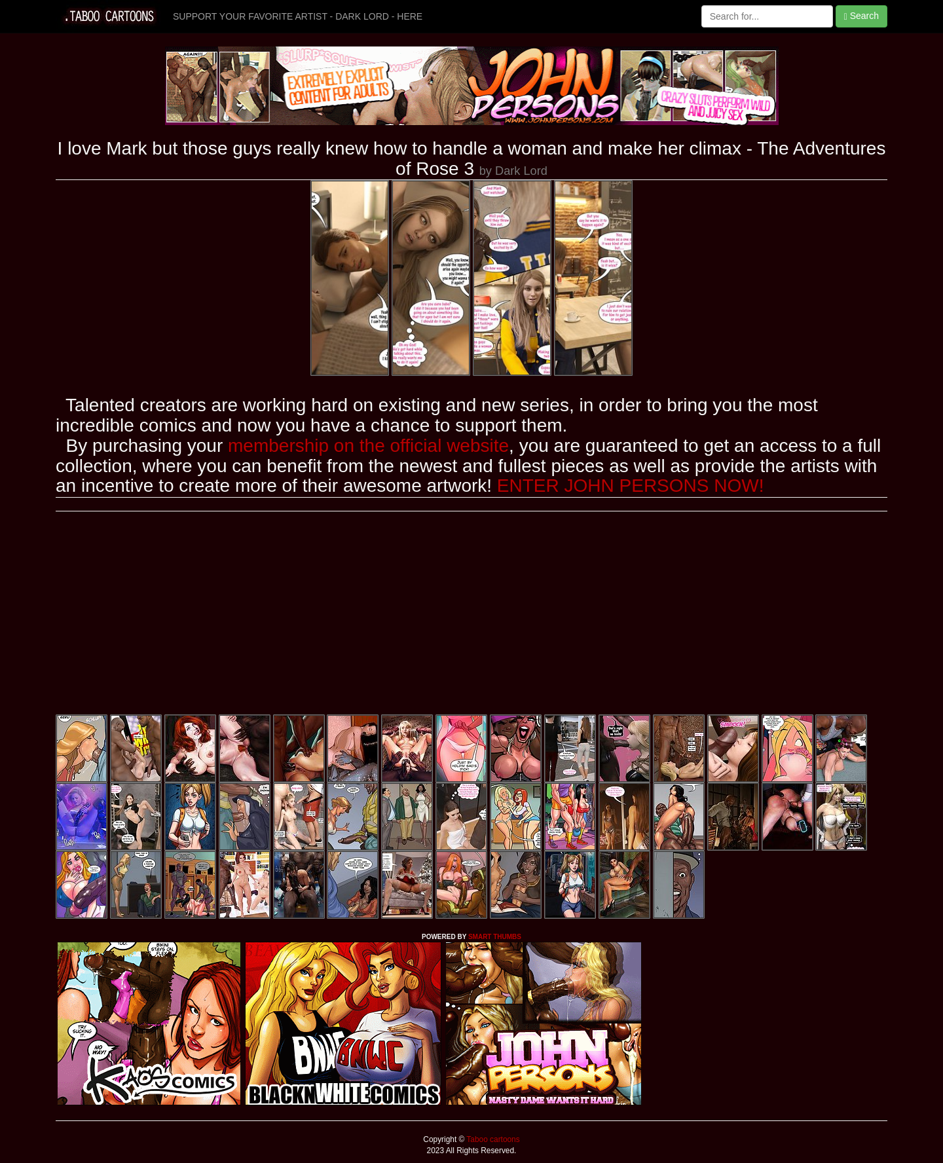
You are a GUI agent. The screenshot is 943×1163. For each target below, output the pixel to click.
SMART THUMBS (494, 936)
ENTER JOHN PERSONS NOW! (630, 485)
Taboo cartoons (491, 1139)
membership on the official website (368, 445)
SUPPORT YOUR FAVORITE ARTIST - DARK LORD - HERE (297, 16)
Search (861, 16)
